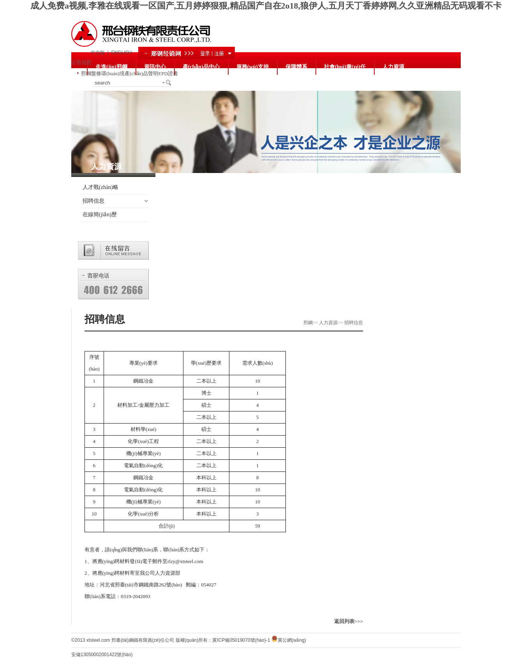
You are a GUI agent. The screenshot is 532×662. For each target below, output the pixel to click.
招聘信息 (93, 201)
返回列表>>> (348, 621)
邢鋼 (308, 322)
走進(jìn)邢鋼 (111, 67)
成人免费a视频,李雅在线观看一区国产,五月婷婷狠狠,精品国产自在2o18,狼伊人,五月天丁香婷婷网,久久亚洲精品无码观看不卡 (266, 6)
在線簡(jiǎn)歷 (100, 214)
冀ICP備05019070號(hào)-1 (241, 640)
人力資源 (393, 67)
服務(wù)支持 (252, 67)
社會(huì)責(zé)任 (345, 67)
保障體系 (296, 67)
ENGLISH (121, 52)
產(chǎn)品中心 (201, 67)
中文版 (98, 52)
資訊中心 (155, 67)
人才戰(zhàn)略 (100, 187)
